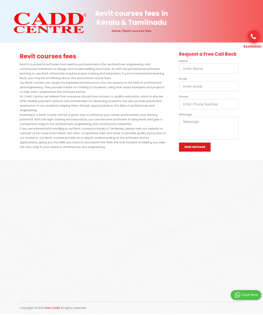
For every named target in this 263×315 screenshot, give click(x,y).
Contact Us (197, 9)
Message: (189, 114)
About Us (114, 9)
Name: (187, 61)
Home (100, 9)
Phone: (187, 97)
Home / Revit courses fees (131, 31)
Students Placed (175, 9)
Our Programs (149, 9)
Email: (186, 79)
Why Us (130, 9)
